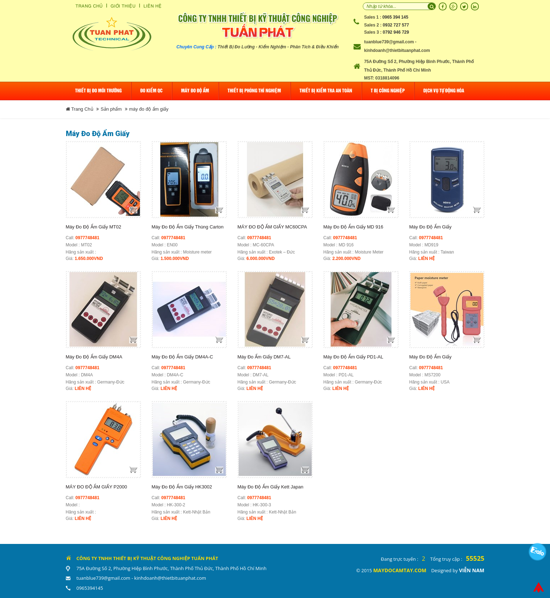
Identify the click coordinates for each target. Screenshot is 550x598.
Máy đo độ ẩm (195, 91)
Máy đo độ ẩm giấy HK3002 (182, 487)
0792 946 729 (396, 32)
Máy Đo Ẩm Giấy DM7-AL (264, 357)
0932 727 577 (396, 25)
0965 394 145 (395, 17)
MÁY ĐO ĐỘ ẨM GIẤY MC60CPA (272, 227)
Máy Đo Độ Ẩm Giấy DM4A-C (182, 357)
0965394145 (90, 588)
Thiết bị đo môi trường (98, 91)
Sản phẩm (111, 109)
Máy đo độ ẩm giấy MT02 (93, 227)
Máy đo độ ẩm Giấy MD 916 (353, 227)
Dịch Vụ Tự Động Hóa (443, 91)
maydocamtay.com (400, 570)
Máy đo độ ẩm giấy (430, 357)
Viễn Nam (472, 570)
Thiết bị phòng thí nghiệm (254, 91)
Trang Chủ (89, 6)
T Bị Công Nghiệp (388, 91)
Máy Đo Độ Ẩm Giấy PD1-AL (353, 357)
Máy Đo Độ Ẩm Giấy (430, 227)
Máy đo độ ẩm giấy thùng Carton (188, 227)
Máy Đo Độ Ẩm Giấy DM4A (94, 357)
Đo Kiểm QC (151, 91)
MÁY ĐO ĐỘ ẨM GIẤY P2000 (96, 487)
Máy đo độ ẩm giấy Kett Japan (270, 487)
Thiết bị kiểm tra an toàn (326, 91)
